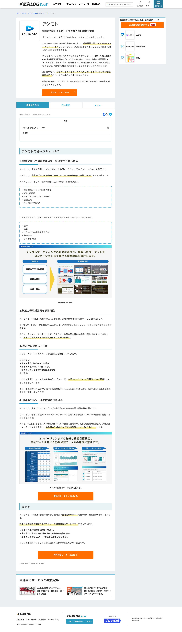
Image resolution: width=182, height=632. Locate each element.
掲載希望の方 (158, 6)
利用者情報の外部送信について (29, 624)
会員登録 (140, 6)
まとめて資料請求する (139, 24)
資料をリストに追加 (60, 92)
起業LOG (96, 4)
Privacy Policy (53, 619)
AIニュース (84, 4)
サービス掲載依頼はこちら (79, 621)
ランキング (71, 4)
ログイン (149, 6)
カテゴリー (58, 4)
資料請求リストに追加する (65, 496)
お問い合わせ (31, 619)
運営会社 (20, 619)
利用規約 (42, 619)
